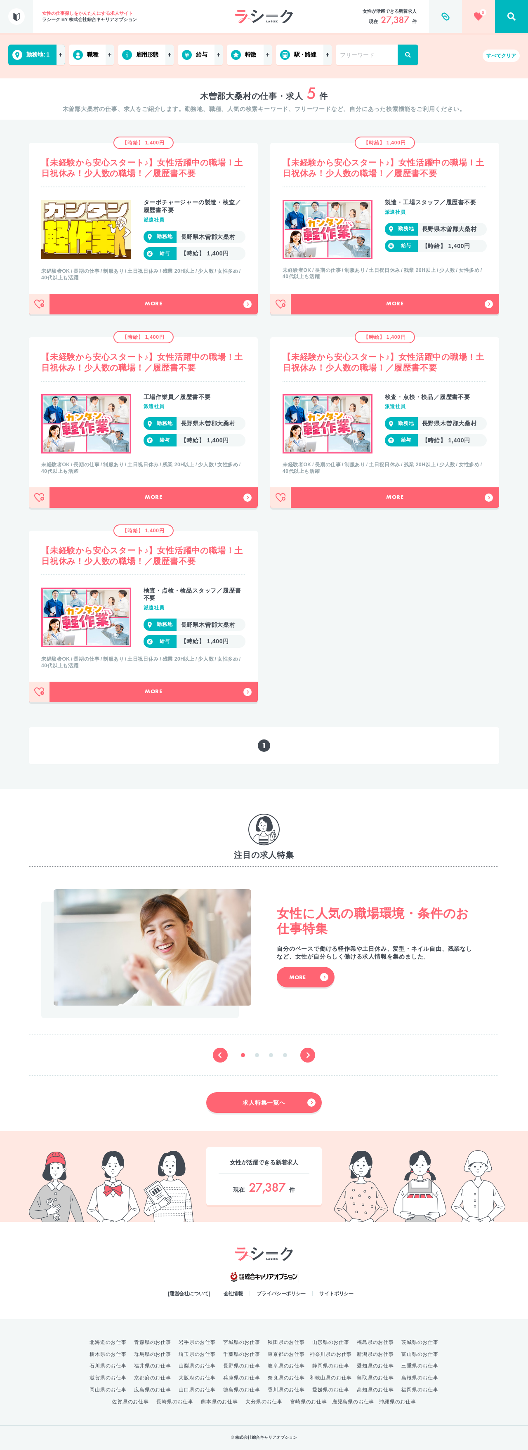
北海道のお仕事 (108, 1342)
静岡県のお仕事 (330, 1366)
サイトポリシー (336, 1293)
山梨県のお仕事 (197, 1366)
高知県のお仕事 (375, 1390)
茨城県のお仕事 (419, 1342)
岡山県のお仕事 (108, 1390)
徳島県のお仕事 (241, 1390)
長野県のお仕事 (241, 1366)
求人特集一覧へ (279, 1102)
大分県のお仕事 (264, 1402)
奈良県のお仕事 (286, 1378)
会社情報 (233, 1293)
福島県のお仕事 (375, 1342)
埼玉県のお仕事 (197, 1354)
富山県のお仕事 (419, 1354)
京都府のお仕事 (152, 1378)
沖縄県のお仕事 (397, 1402)
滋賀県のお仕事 (108, 1378)
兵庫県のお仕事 (241, 1378)
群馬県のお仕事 (152, 1354)
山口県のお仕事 (197, 1390)
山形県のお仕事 (330, 1342)
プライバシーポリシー (281, 1293)
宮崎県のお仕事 (308, 1402)
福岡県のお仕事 (419, 1390)
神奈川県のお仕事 (331, 1354)
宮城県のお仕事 (241, 1342)
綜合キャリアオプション (264, 1277)
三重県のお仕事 (419, 1366)
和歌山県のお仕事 (331, 1378)
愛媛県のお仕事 (330, 1390)
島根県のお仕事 (419, 1378)
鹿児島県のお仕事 (353, 1402)
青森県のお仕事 (152, 1342)
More (198, 304)
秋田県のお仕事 (286, 1342)
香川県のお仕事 (286, 1390)
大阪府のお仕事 (197, 1378)
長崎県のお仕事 (174, 1402)
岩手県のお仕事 (197, 1342)
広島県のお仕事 (152, 1390)
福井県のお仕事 (152, 1366)
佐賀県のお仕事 (130, 1402)
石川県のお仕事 (108, 1366)
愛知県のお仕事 (375, 1366)
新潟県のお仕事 (375, 1354)
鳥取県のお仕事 (375, 1378)
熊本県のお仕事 (219, 1402)
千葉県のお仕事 (241, 1354)
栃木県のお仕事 (108, 1354)
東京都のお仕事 (286, 1354)
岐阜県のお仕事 (286, 1366)
